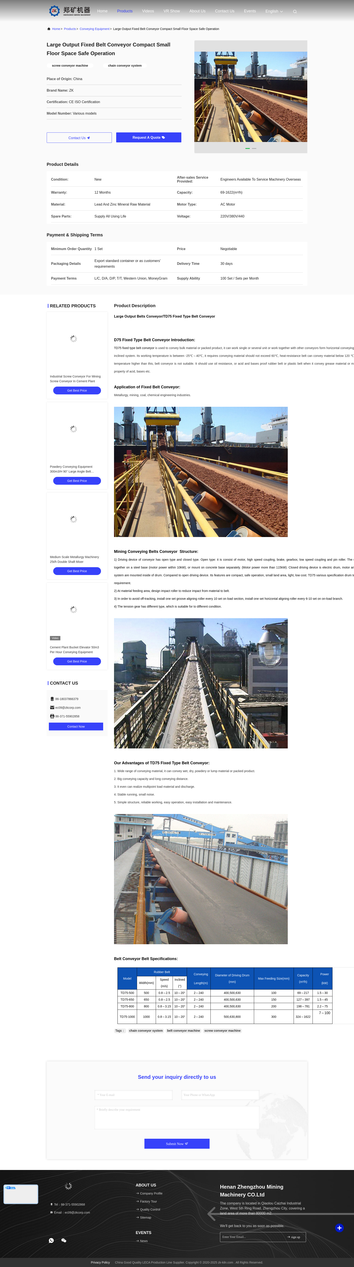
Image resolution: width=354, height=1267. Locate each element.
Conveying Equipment (94, 29)
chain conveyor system (146, 1030)
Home (102, 11)
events (250, 11)
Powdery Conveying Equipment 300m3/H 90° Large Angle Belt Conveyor (71, 471)
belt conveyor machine (183, 1030)
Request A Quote (148, 137)
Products (125, 11)
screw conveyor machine (222, 1030)
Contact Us (224, 11)
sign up (293, 1237)
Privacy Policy (100, 1262)
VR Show (172, 11)
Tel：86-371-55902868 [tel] (67, 1204)
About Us (197, 11)
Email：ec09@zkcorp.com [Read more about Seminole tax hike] (70, 1212)
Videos (148, 11)
